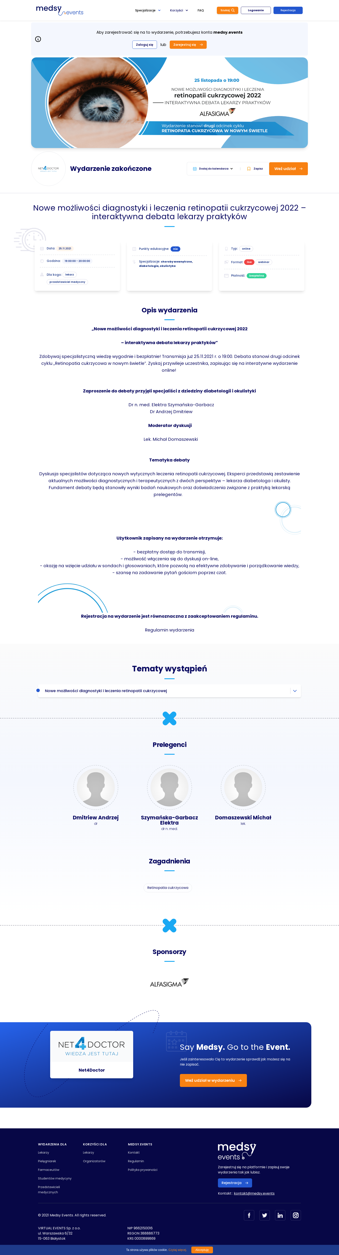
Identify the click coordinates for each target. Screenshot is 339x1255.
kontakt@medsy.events (254, 1193)
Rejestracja (288, 10)
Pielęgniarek (47, 1161)
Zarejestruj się (188, 45)
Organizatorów (94, 1161)
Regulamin (136, 1161)
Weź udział (288, 168)
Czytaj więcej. (177, 1250)
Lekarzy (43, 1152)
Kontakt (134, 1152)
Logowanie (256, 10)
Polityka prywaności (142, 1170)
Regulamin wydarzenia (169, 630)
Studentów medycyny (55, 1178)
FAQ (201, 10)
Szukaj (228, 10)
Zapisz (255, 168)
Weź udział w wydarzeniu (213, 1080)
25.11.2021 (65, 248)
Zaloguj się (144, 45)
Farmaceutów (48, 1170)
